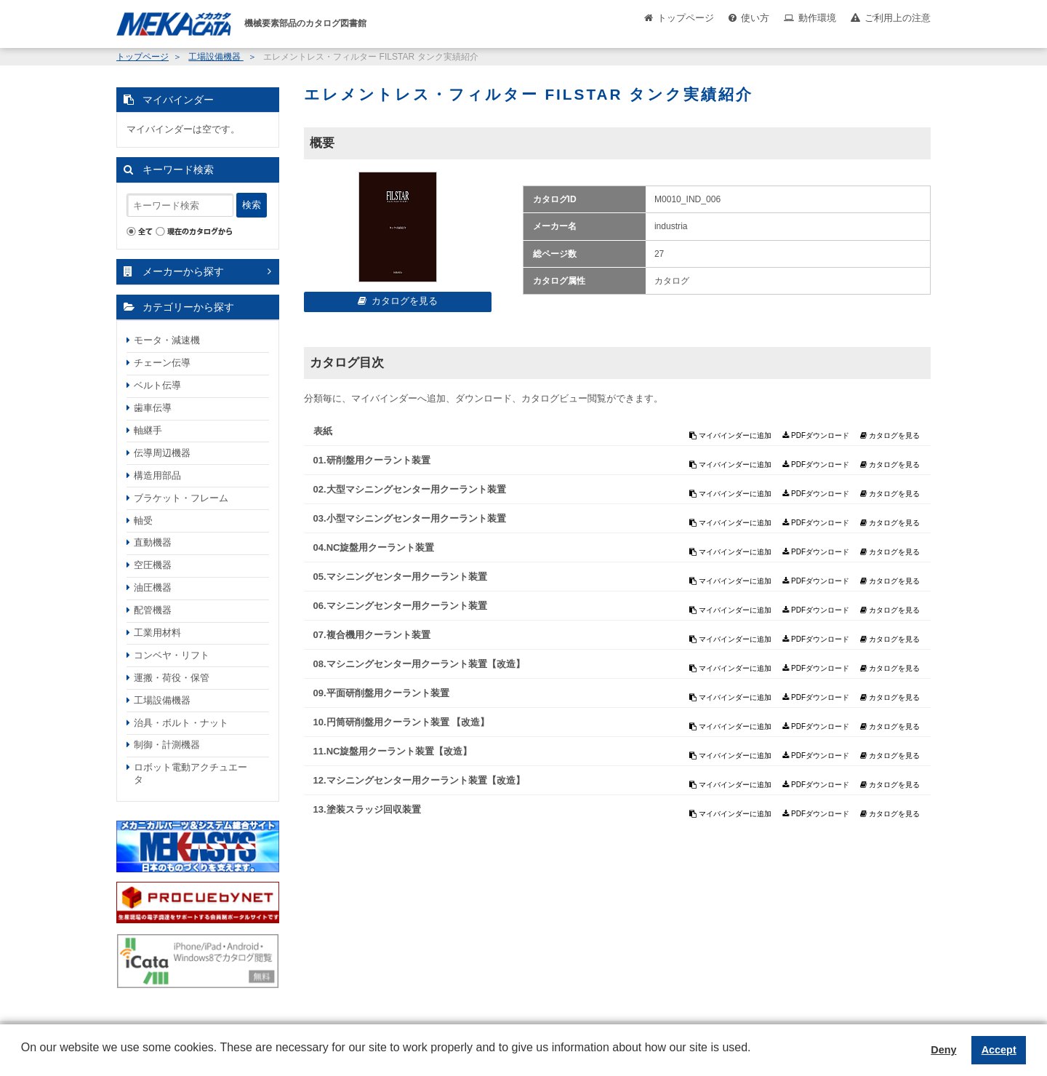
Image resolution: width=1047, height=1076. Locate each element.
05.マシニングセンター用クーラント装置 (400, 576)
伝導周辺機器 (162, 452)
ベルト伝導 (157, 385)
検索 (251, 204)
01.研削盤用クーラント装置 (371, 460)
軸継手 (148, 430)
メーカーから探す (183, 271)
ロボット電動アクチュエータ (190, 773)
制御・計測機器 (167, 744)
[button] (23, 1058)
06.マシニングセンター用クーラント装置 (400, 605)
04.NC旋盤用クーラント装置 (374, 547)
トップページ (685, 17)
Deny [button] (943, 1050)
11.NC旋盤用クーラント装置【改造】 (393, 751)
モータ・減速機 (167, 340)
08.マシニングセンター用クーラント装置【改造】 (419, 663)
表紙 (322, 431)
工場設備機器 (215, 57)
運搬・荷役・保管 (171, 677)
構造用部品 (157, 475)
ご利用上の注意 (898, 17)
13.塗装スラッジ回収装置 (367, 809)
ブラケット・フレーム (181, 498)
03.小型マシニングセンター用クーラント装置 (409, 518)
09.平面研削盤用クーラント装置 (381, 693)
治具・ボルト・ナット (181, 722)
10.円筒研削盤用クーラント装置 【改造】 (401, 722)
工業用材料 (157, 632)
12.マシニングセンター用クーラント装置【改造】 (419, 780)
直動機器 (153, 542)
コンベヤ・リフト (171, 655)
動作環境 (817, 17)
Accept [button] (999, 1050)
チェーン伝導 (162, 362)
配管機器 (153, 610)
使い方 (755, 17)
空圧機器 (153, 564)
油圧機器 (153, 587)
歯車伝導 (153, 407)
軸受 (143, 520)
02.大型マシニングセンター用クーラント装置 (409, 489)
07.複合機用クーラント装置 (371, 634)
